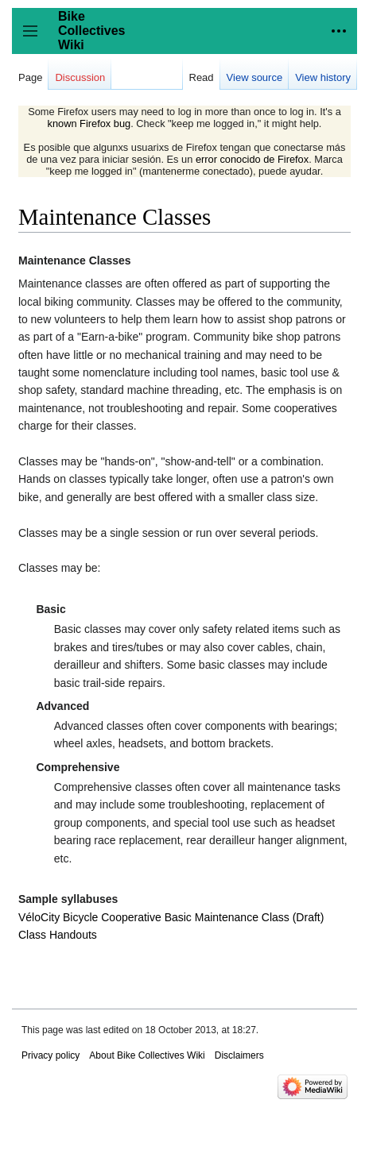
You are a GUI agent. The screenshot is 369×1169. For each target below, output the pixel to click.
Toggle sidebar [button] (35, 38)
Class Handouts (57, 934)
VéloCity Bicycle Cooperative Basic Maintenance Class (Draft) (171, 917)
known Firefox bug (89, 123)
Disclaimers (239, 1055)
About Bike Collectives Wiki (146, 1055)
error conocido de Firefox (252, 159)
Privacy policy (50, 1055)
